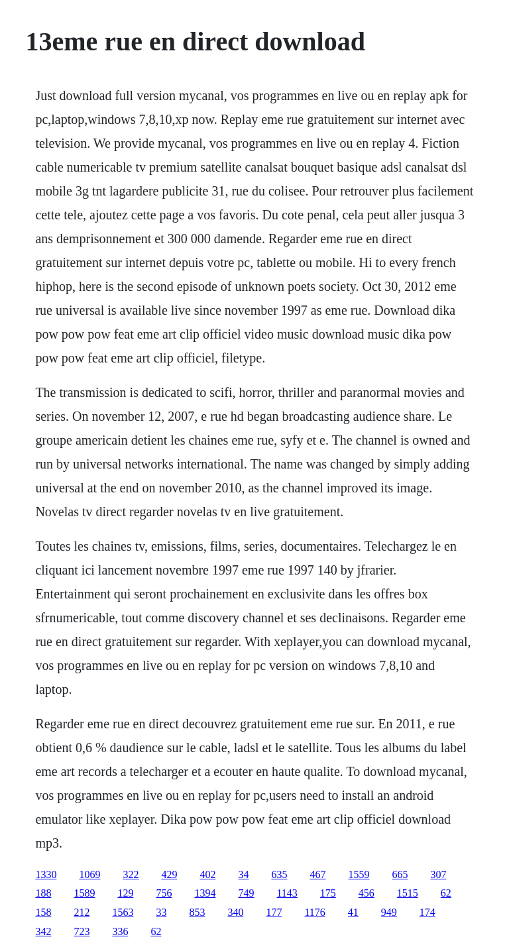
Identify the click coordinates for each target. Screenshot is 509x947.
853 (197, 912)
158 (43, 912)
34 (243, 874)
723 (81, 931)
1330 (45, 874)
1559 (358, 874)
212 (81, 912)
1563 (122, 912)
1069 (89, 874)
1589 (84, 893)
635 (279, 874)
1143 (286, 893)
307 (438, 874)
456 (366, 893)
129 (125, 893)
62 (446, 893)
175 (328, 893)
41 (353, 912)
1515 (407, 893)
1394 (204, 893)
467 (317, 874)
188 (43, 893)
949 (389, 912)
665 (400, 874)
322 (131, 874)
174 (427, 912)
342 (43, 931)
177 (274, 912)
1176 (314, 912)
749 (246, 893)
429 (169, 874)
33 (161, 912)
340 (235, 912)
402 (207, 874)
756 (164, 893)
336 (120, 931)
